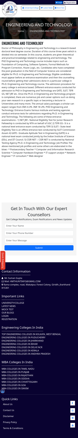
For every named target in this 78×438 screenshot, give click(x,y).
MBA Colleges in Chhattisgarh (19, 381)
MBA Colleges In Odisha (15, 378)
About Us (7, 404)
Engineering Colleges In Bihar (19, 343)
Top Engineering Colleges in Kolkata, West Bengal (31, 334)
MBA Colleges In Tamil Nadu (18, 368)
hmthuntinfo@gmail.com (25, 281)
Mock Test (59, 8)
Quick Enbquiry (2, 260)
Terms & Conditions (13, 428)
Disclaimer (8, 416)
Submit (39, 247)
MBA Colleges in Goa (14, 385)
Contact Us (8, 410)
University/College (30, 8)
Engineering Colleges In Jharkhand (23, 340)
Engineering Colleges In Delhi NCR (22, 347)
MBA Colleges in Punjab (15, 372)
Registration (70, 2)
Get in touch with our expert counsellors (39, 211)
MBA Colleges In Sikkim (15, 388)
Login (59, 2)
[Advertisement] (39, 177)
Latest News (47, 8)
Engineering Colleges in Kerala (20, 350)
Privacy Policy (10, 422)
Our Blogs (8, 312)
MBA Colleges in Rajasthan (17, 375)
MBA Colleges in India (17, 362)
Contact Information (16, 271)
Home (21, 31)
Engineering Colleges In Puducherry (23, 337)
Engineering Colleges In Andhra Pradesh (26, 353)
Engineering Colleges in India (22, 327)
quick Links (10, 399)
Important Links (13, 296)
